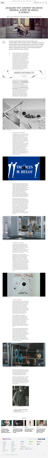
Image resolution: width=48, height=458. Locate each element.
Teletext (4, 445)
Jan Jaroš (4, 41)
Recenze (11, 16)
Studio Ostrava (13, 445)
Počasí (4, 447)
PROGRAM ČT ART (37, 2)
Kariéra (12, 447)
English (8, 454)
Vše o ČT (4, 451)
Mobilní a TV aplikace (5, 450)
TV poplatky (4, 444)
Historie (35, 16)
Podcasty (4, 446)
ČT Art (40, 16)
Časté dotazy (13, 450)
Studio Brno (12, 444)
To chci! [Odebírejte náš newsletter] (24, 76)
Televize (21, 16)
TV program (4, 441)
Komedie (27, 16)
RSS (44, 454)
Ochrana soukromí (12, 454)
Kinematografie (15, 16)
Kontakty (12, 451)
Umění (38, 16)
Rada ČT (12, 446)
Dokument (8, 16)
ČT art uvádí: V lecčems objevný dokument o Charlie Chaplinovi (29, 430)
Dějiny (32, 16)
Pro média (12, 441)
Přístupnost (16, 454)
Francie (24, 16)
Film (18, 16)
